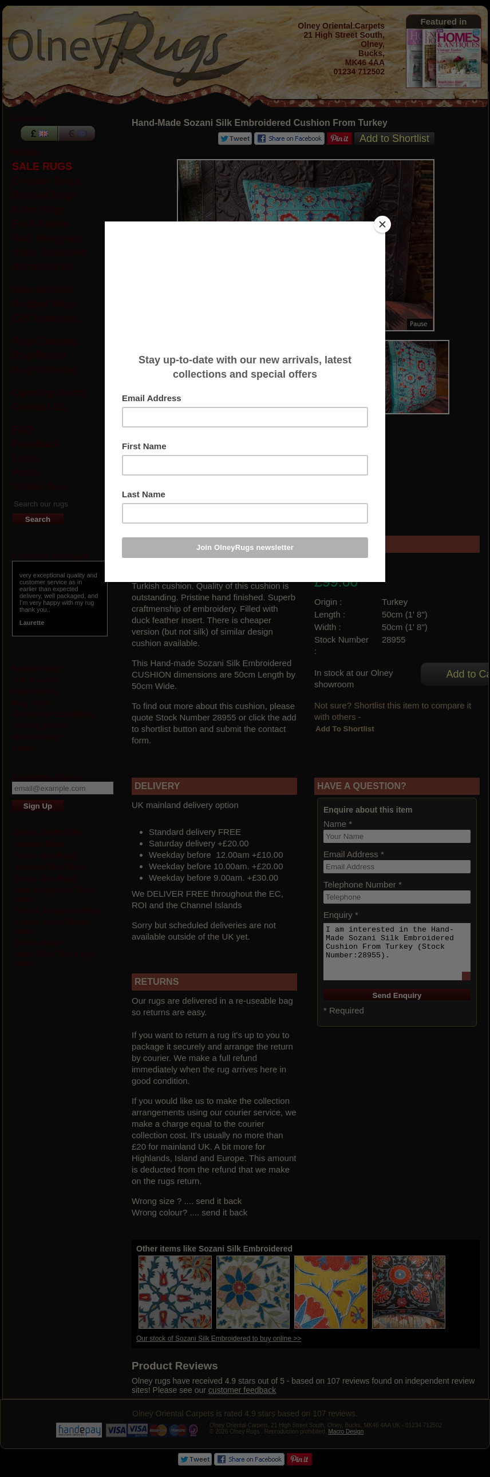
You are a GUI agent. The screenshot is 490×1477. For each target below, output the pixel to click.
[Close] (382, 224)
